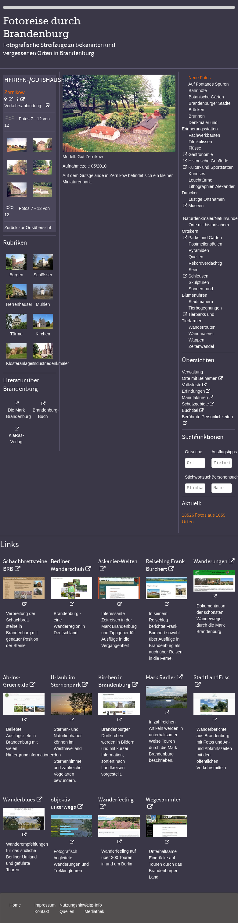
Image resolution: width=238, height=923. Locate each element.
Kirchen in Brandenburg (114, 681)
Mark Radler (160, 677)
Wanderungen (210, 561)
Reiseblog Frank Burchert (165, 565)
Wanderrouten (202, 327)
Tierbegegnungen (205, 308)
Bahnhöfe (198, 90)
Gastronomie (200, 154)
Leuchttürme (200, 180)
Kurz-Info (93, 905)
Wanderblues (19, 799)
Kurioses (197, 173)
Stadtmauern (201, 301)
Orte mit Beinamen (200, 378)
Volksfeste (191, 384)
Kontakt (41, 911)
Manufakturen (195, 397)
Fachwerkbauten (204, 135)
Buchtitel (190, 410)
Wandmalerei (201, 333)
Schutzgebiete (195, 403)
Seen (194, 269)
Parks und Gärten (205, 237)
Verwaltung (192, 372)
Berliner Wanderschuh (67, 565)
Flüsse (195, 148)
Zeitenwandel (201, 346)
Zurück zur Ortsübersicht (27, 227)
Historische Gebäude (208, 160)
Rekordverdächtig (205, 263)
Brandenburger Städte (210, 103)
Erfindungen (193, 391)
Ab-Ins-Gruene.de (15, 681)
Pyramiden (199, 250)
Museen (196, 205)
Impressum (45, 905)
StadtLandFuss (211, 677)
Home (15, 905)
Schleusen (198, 276)
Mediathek (94, 911)
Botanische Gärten (206, 96)
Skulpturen (199, 282)
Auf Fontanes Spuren (208, 84)
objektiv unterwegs (63, 803)
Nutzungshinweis (76, 905)
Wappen (196, 340)
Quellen (196, 256)
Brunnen (197, 116)
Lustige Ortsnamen (207, 199)
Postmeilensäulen (205, 244)
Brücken (196, 109)
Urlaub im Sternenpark (66, 681)
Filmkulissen (200, 141)
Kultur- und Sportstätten (210, 167)
